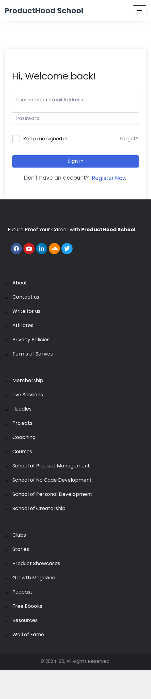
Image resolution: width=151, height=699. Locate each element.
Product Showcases (36, 563)
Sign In (75, 161)
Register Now (109, 178)
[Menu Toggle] (139, 10)
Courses (22, 451)
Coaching (24, 437)
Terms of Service (32, 353)
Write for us (26, 311)
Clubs (19, 535)
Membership (27, 380)
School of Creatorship (38, 508)
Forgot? (129, 138)
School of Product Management (51, 465)
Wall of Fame (28, 634)
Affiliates (22, 325)
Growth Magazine (33, 577)
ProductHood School (44, 11)
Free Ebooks (27, 606)
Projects (22, 423)
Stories (20, 549)
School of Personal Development (52, 494)
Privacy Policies (30, 339)
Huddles (21, 408)
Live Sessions (27, 394)
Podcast (22, 591)
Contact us (25, 296)
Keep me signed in (45, 138)
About (19, 282)
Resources (25, 620)
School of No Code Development (52, 480)
